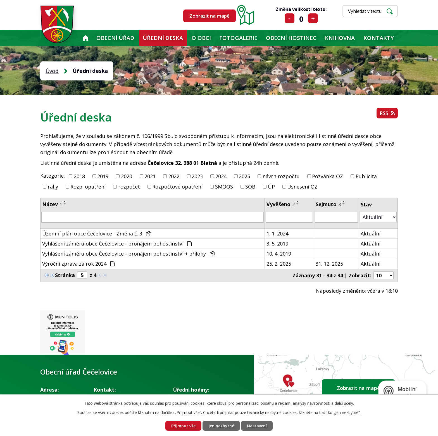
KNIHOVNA (340, 38)
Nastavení (257, 425)
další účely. (344, 403)
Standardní (301, 18)
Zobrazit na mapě (209, 16)
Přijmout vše (183, 425)
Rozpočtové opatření (177, 186)
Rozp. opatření (88, 186)
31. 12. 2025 (329, 263)
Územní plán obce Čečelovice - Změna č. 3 (96, 233)
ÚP (271, 186)
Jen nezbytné (221, 425)
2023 (197, 176)
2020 (126, 176)
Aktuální (370, 233)
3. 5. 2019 (277, 243)
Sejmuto (328, 204)
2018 (79, 176)
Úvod (85, 38)
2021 (150, 176)
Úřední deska (163, 38)
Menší (289, 18)
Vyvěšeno (280, 204)
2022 (173, 176)
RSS (387, 113)
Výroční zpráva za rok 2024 (78, 263)
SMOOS (224, 186)
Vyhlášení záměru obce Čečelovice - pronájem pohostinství (117, 243)
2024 (221, 176)
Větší (313, 18)
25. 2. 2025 (278, 263)
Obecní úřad (115, 38)
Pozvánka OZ (327, 176)
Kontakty (378, 38)
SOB (250, 186)
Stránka (65, 275)
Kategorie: (52, 175)
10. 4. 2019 (278, 253)
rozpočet (129, 186)
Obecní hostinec (291, 38)
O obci (201, 38)
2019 (102, 176)
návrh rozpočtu (281, 176)
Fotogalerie (238, 38)
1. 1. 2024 (277, 233)
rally (53, 186)
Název (52, 204)
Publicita (366, 176)
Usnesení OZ (302, 186)
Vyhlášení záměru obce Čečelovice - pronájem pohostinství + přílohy (128, 253)
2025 (244, 176)
